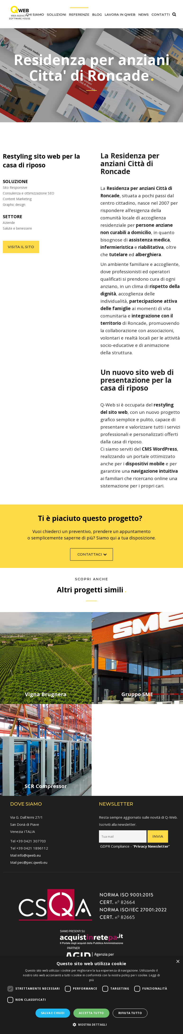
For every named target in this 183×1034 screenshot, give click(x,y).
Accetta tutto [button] (91, 1013)
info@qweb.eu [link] (29, 853)
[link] (19, 11)
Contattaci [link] (92, 556)
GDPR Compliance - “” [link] (135, 844)
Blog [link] (97, 14)
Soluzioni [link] (56, 14)
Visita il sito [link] (21, 247)
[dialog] (91, 995)
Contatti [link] (161, 14)
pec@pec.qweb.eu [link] (32, 860)
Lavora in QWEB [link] (120, 14)
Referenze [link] (79, 14)
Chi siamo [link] (35, 14)
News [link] (143, 14)
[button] (91, 1024)
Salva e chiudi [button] (53, 1013)
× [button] (177, 961)
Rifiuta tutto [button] (130, 1013)
